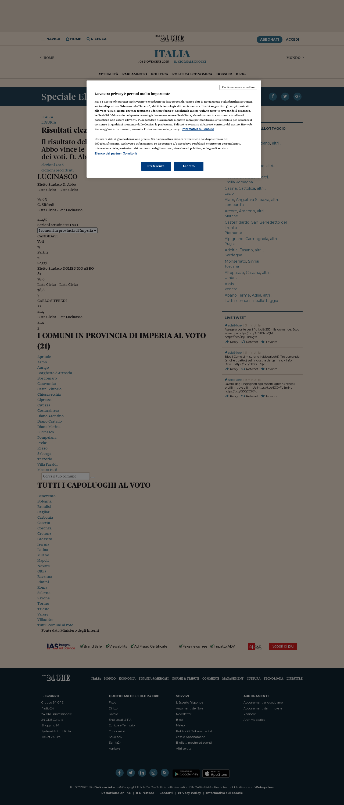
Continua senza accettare (238, 87)
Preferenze (156, 166)
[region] (174, 129)
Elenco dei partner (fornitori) (116, 153)
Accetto (188, 166)
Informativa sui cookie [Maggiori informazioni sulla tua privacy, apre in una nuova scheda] (198, 129)
